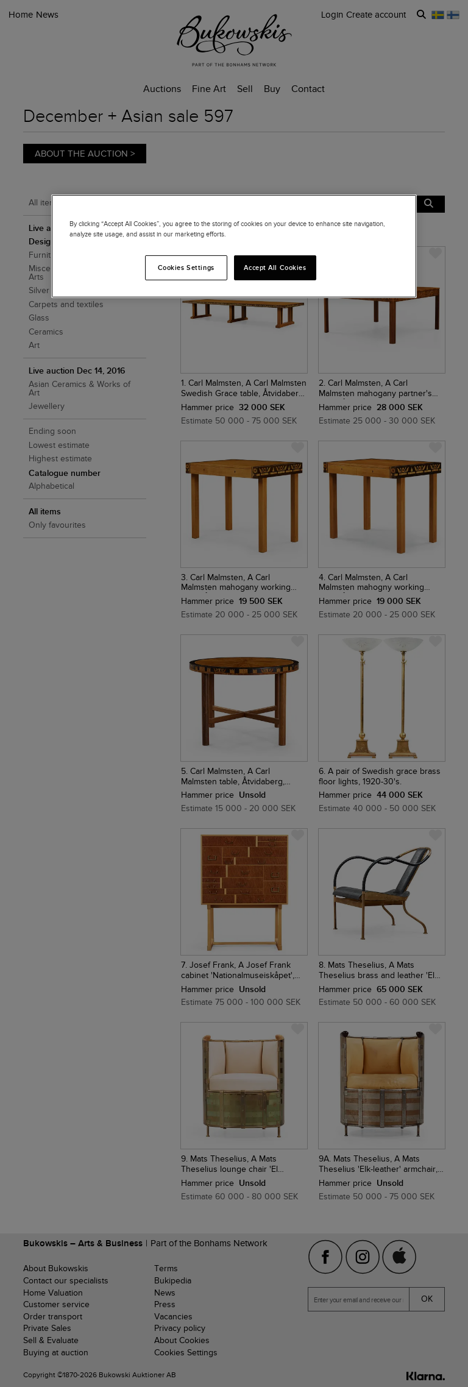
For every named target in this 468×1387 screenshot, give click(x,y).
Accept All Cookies (275, 267)
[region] (234, 246)
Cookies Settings (186, 267)
